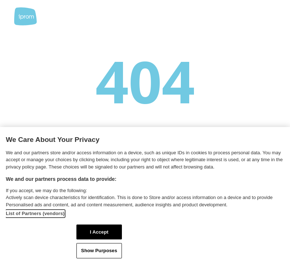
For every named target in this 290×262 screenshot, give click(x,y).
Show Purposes (99, 250)
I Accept (99, 232)
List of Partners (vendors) (35, 213)
